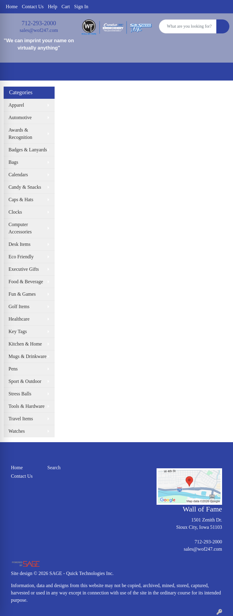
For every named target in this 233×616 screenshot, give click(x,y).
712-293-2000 (39, 23)
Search (54, 467)
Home (12, 6)
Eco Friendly (21, 256)
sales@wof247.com (39, 30)
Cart (66, 6)
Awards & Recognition (20, 133)
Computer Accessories (20, 228)
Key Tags (17, 331)
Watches (16, 431)
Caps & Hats (20, 199)
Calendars (18, 174)
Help (52, 6)
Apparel (16, 105)
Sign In (81, 6)
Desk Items (19, 244)
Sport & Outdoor (24, 381)
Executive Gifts (23, 269)
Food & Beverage (25, 281)
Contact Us (33, 6)
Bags (13, 162)
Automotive (20, 117)
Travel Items (20, 418)
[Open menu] (221, 72)
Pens (13, 368)
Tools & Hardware (26, 406)
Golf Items (18, 306)
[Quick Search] (188, 26)
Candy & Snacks (24, 187)
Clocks (15, 212)
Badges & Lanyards (27, 149)
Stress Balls (19, 393)
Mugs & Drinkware (27, 356)
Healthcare (18, 319)
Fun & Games (22, 294)
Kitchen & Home (25, 343)
